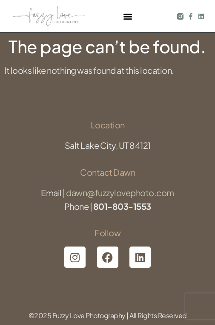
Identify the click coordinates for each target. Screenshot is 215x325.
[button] (128, 16)
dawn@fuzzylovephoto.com (120, 192)
